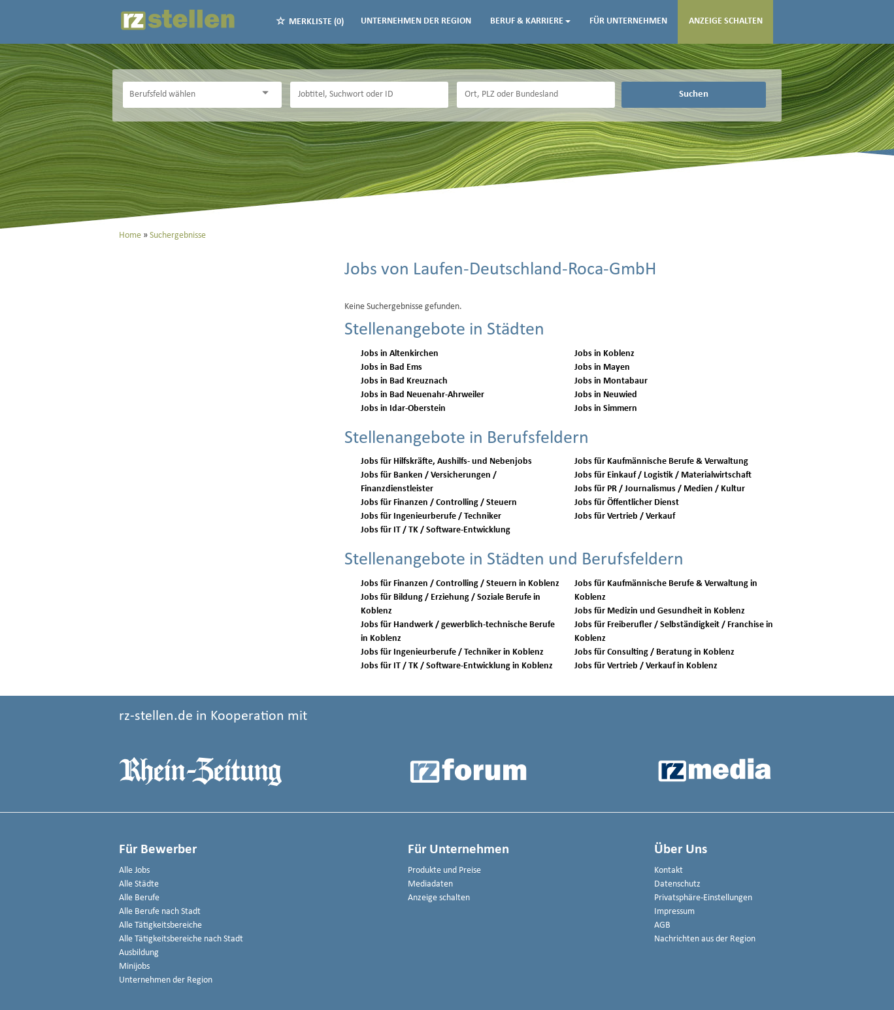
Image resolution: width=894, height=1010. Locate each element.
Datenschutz (677, 884)
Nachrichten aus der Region (704, 939)
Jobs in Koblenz (604, 354)
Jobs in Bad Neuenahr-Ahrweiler (422, 395)
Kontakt (668, 870)
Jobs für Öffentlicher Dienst (626, 503)
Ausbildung (139, 953)
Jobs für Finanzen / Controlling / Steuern (439, 503)
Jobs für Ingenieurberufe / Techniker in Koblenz (452, 652)
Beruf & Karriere (530, 21)
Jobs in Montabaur (611, 381)
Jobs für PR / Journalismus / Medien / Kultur (659, 489)
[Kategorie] (189, 95)
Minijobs (134, 966)
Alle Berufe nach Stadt (160, 912)
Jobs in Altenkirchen (400, 354)
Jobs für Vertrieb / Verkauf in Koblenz (646, 666)
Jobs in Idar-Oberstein (403, 409)
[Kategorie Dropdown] (269, 93)
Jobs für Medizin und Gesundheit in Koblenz (659, 611)
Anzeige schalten (726, 21)
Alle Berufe (139, 898)
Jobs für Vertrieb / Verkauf (624, 516)
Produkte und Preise (444, 870)
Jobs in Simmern (605, 409)
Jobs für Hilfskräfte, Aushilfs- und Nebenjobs (446, 461)
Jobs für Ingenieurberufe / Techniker (431, 516)
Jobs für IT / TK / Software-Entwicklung (435, 530)
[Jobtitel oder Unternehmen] (369, 95)
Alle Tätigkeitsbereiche (160, 925)
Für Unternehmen (628, 21)
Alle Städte (139, 884)
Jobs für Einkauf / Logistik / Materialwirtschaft (663, 475)
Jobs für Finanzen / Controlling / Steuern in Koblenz (460, 584)
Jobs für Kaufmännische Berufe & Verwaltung (661, 461)
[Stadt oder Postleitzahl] (536, 95)
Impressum (674, 912)
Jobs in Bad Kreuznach (404, 381)
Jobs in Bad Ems (391, 367)
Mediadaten (430, 884)
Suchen (693, 94)
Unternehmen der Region (416, 21)
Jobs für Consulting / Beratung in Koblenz (654, 652)
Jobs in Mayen (602, 367)
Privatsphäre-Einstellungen (703, 898)
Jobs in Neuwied (605, 395)
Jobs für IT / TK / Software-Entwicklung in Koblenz (457, 666)
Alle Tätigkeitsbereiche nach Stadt (181, 939)
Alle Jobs (134, 870)
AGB (662, 925)
